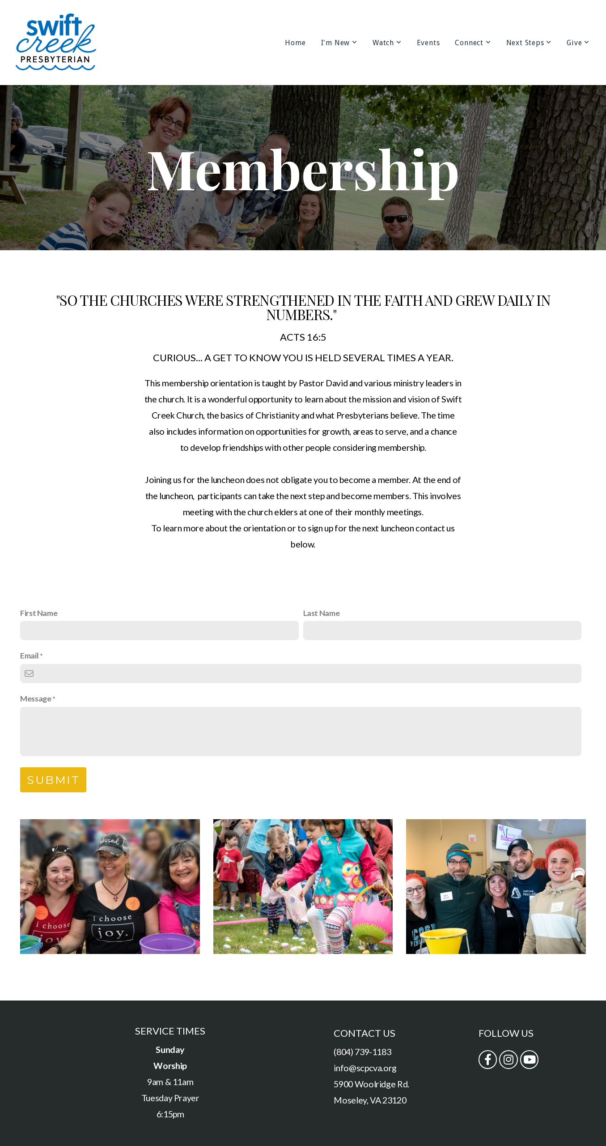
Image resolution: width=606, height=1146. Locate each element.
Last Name (321, 613)
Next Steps (529, 42)
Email (29, 655)
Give (578, 42)
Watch (387, 42)
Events (428, 42)
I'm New (339, 42)
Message (35, 698)
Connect (473, 42)
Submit (53, 780)
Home (295, 42)
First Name (38, 613)
